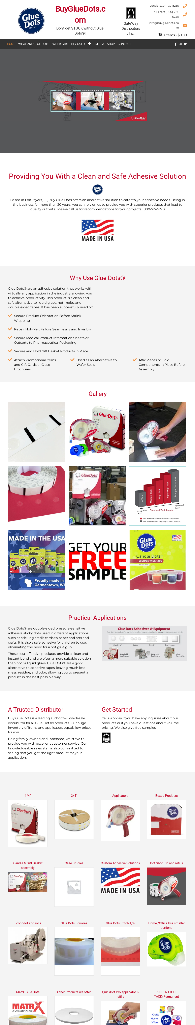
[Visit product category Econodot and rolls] (27, 944)
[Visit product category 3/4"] (74, 817)
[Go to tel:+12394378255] (167, 5)
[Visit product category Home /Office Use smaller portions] (166, 945)
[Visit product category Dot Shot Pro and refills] (166, 883)
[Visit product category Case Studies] (74, 884)
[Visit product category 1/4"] (27, 821)
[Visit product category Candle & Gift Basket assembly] (27, 877)
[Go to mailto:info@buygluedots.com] (167, 25)
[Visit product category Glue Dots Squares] (74, 949)
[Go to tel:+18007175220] (167, 14)
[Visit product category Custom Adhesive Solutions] (120, 878)
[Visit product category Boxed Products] (166, 817)
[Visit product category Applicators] (120, 818)
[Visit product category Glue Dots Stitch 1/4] (120, 949)
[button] (89, 43)
